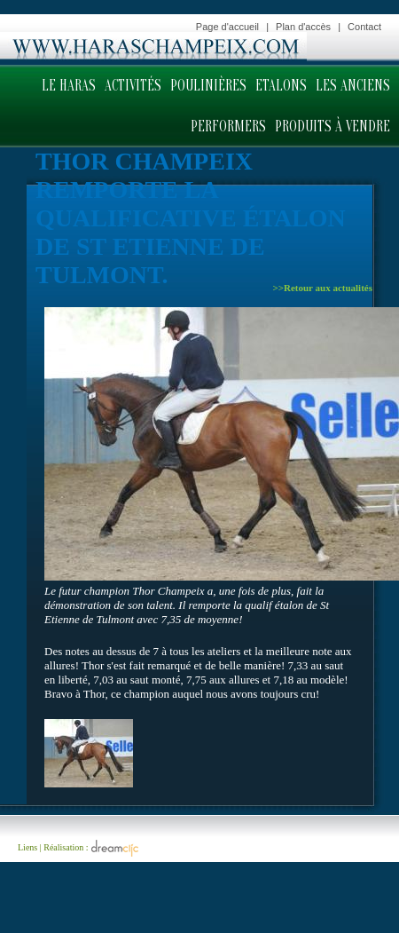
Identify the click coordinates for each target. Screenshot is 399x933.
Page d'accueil (227, 26)
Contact (364, 26)
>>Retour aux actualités (322, 287)
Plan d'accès (303, 26)
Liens (27, 846)
